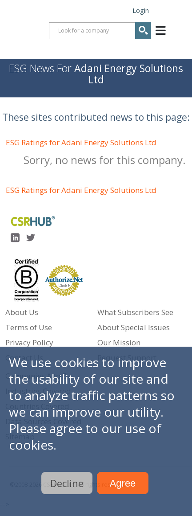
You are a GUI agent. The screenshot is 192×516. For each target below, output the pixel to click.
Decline (67, 483)
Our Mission (118, 342)
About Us (21, 312)
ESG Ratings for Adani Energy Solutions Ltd (81, 142)
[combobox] (100, 30)
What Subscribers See (135, 312)
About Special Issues (133, 327)
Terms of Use (28, 327)
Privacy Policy (29, 342)
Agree (123, 483)
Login (140, 10)
